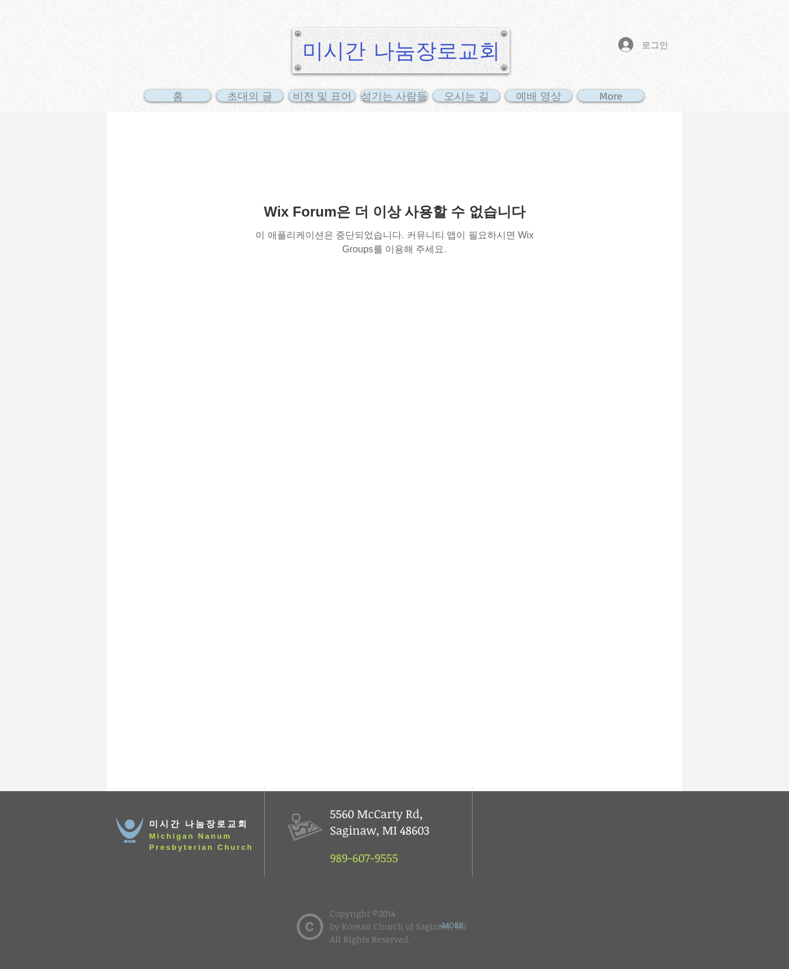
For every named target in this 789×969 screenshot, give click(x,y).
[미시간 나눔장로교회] (401, 50)
